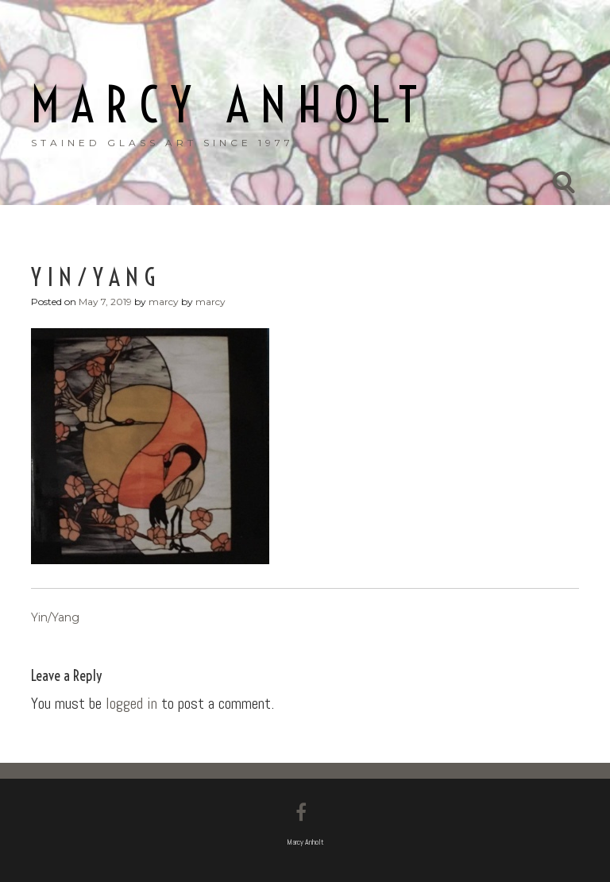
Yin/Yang (55, 617)
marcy (164, 302)
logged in (131, 703)
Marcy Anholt (230, 105)
